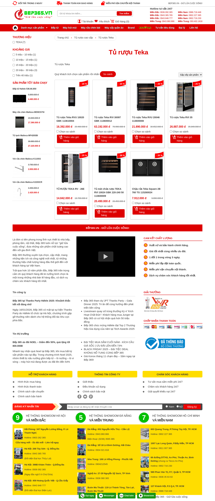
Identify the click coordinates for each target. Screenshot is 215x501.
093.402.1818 (190, 21)
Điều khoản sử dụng (94, 386)
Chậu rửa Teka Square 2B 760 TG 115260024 (146, 191)
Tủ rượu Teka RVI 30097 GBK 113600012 (107, 119)
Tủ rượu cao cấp (83, 37)
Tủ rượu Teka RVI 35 (181, 117)
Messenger (106, 496)
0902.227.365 (189, 15)
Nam (171, 406)
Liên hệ (193, 27)
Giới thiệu (88, 381)
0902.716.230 (189, 18)
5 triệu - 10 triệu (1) (26, 54)
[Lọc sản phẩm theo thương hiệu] (14, 42)
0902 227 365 (165, 434)
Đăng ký (192, 406)
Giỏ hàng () (122, 21)
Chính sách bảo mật (94, 391)
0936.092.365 (161, 12)
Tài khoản (87, 21)
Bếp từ (54, 27)
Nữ (181, 406)
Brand (131, 27)
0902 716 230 (165, 466)
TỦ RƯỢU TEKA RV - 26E (70, 189)
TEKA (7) (20, 42)
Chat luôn (126, 496)
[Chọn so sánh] (57, 131)
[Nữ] (178, 406)
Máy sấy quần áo (114, 27)
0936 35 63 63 (166, 477)
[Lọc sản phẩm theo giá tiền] (14, 55)
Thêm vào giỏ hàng (71, 139)
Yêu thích (104, 21)
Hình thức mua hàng (29, 381)
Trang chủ (63, 37)
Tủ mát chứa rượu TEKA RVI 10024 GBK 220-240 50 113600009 (109, 192)
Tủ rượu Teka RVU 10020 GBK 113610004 (70, 119)
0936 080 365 (102, 478)
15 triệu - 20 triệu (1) (26, 65)
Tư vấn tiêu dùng (165, 27)
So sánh (108, 74)
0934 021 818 (102, 450)
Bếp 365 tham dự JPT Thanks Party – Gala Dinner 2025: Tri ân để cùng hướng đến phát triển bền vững (108, 304)
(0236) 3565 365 (106, 439)
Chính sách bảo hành (30, 396)
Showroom (146, 496)
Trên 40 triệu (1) (24, 75)
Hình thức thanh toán (29, 386)
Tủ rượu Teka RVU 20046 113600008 (146, 119)
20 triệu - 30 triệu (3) (26, 70)
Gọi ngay (87, 496)
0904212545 (102, 464)
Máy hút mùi (70, 27)
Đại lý (182, 27)
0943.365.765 (161, 15)
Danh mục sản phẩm (29, 27)
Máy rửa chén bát (90, 27)
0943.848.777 (161, 18)
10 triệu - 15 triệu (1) (26, 59)
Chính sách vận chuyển (31, 391)
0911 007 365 (165, 448)
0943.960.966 (162, 21)
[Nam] (167, 406)
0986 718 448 (165, 491)
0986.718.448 (189, 12)
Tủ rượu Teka (106, 37)
